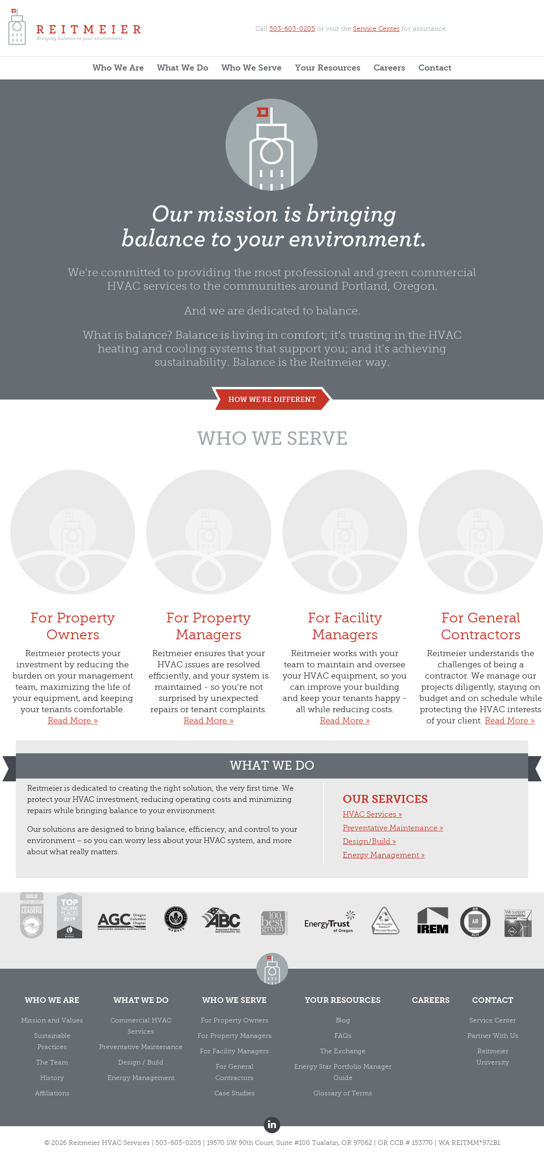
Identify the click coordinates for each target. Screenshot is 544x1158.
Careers (389, 68)
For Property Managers (208, 556)
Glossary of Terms (342, 1093)
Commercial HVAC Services (140, 1026)
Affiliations (52, 1093)
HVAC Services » (372, 814)
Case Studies (234, 1093)
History (52, 1077)
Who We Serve (251, 68)
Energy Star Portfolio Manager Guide (343, 1072)
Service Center (376, 28)
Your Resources (327, 68)
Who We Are (118, 68)
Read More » (73, 720)
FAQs (343, 1035)
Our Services (385, 799)
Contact (435, 68)
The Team (52, 1062)
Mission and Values (52, 1020)
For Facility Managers (345, 556)
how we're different (272, 399)
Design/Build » (369, 841)
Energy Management (141, 1077)
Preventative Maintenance (141, 1047)
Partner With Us (492, 1035)
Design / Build (140, 1062)
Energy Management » (383, 855)
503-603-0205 (292, 28)
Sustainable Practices (52, 1041)
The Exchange (343, 1051)
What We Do (182, 68)
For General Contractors (480, 556)
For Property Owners (72, 556)
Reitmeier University (492, 1057)
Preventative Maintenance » (393, 828)
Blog (343, 1020)
